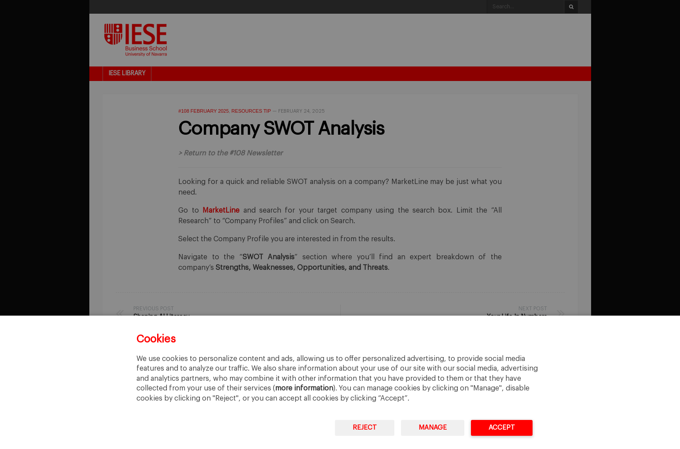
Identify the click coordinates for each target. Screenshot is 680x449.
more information (304, 388)
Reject (365, 427)
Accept (502, 427)
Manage (433, 427)
